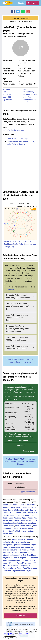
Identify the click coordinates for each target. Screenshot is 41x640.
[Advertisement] (20, 167)
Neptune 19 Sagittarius (12, 513)
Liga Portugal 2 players (18, 560)
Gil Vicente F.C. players (17, 566)
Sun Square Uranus (22, 515)
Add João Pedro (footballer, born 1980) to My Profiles (8, 94)
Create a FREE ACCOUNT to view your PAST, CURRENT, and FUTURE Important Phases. (20, 461)
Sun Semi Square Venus (23, 518)
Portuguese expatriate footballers (16, 545)
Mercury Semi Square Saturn (25, 520)
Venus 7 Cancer (9, 507)
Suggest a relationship (28, 492)
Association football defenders (23, 547)
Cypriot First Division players (14, 550)
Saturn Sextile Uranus (24, 528)
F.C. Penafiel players (17, 558)
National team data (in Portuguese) (21, 141)
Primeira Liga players (20, 542)
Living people (17, 539)
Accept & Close (10, 638)
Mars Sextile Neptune (23, 526)
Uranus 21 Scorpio (28, 510)
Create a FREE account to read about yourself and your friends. (20, 360)
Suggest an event (30, 451)
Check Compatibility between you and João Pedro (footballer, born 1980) (30, 95)
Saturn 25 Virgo (14, 510)
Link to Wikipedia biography (13, 130)
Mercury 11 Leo (31, 505)
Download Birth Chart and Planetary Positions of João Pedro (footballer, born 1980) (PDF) (20, 244)
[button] (20, 296)
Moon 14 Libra (18, 505)
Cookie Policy (23, 634)
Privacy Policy (8, 634)
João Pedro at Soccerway (17, 144)
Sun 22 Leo (7, 505)
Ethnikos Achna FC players (20, 563)
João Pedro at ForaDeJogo (17, 139)
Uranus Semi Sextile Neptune (14, 531)
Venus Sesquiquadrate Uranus (15, 523)
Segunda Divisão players (21, 571)
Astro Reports (9, 289)
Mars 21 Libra (21, 507)
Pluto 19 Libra (27, 513)
